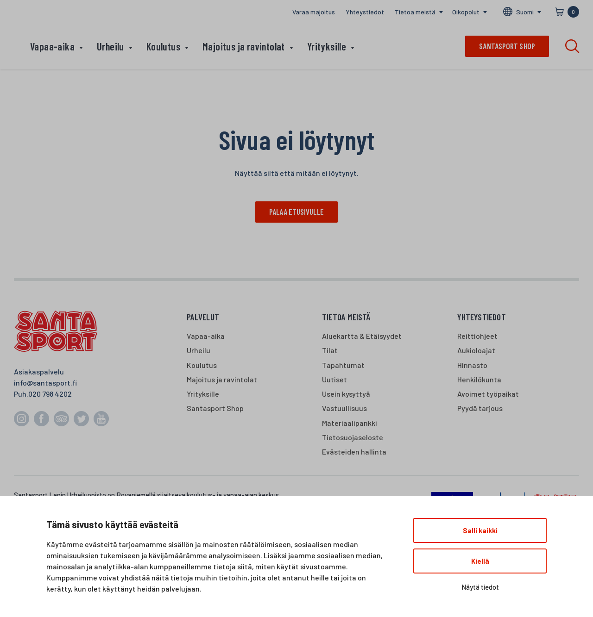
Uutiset (334, 379)
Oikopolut (465, 12)
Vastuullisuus (344, 408)
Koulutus (163, 46)
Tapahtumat (343, 365)
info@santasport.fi (45, 382)
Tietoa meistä (415, 12)
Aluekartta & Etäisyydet (362, 335)
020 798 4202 (50, 393)
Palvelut (203, 317)
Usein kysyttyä (346, 393)
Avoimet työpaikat (488, 393)
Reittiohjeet (477, 335)
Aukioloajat (476, 350)
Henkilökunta (479, 379)
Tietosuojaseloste (352, 437)
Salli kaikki (480, 530)
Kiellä (480, 561)
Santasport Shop (215, 408)
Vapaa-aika (52, 46)
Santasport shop (507, 45)
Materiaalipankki (349, 422)
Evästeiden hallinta (354, 451)
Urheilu (110, 46)
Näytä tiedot (480, 587)
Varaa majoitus (313, 12)
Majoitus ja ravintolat (243, 46)
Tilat (330, 350)
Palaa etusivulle (296, 211)
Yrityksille (326, 46)
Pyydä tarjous (480, 408)
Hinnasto (472, 365)
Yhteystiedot (365, 12)
